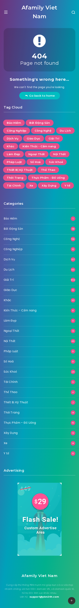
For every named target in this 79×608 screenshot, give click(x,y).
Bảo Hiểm (10, 218)
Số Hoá (9, 361)
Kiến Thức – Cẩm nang (20, 310)
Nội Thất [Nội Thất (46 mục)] (59, 154)
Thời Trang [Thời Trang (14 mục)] (15, 177)
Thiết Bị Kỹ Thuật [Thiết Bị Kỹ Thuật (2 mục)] (20, 170)
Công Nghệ (12, 239)
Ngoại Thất (11, 331)
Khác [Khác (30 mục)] (10, 146)
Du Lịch (9, 269)
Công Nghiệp (13, 249)
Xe (6, 443)
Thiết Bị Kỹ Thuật (16, 402)
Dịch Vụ (9, 259)
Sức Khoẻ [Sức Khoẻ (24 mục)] (56, 162)
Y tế (6, 453)
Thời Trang (11, 412)
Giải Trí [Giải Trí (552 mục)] (54, 138)
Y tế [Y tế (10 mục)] (67, 185)
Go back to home (40, 95)
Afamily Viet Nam (39, 12)
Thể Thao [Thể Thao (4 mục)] (48, 170)
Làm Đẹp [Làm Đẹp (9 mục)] (13, 154)
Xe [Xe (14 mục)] (31, 185)
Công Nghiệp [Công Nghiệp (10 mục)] (16, 130)
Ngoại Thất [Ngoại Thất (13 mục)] (36, 154)
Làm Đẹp (10, 320)
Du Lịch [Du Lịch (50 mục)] (65, 130)
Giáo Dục (10, 290)
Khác (7, 300)
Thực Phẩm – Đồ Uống (20, 423)
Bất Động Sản (13, 229)
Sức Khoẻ (10, 372)
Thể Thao (10, 392)
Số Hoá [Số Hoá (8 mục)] (35, 162)
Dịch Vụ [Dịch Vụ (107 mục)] (13, 138)
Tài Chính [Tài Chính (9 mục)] (14, 185)
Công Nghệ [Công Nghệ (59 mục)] (43, 130)
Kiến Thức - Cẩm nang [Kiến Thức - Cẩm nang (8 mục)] (39, 146)
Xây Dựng (11, 433)
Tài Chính (11, 382)
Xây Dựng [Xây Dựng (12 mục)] (49, 185)
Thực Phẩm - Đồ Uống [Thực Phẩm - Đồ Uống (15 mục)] (48, 177)
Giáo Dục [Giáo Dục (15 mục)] (33, 138)
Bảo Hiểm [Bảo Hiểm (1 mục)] (14, 123)
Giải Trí (9, 280)
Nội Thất (10, 341)
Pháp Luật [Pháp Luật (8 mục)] (14, 162)
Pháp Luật (11, 351)
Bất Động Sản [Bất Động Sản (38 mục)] (39, 123)
